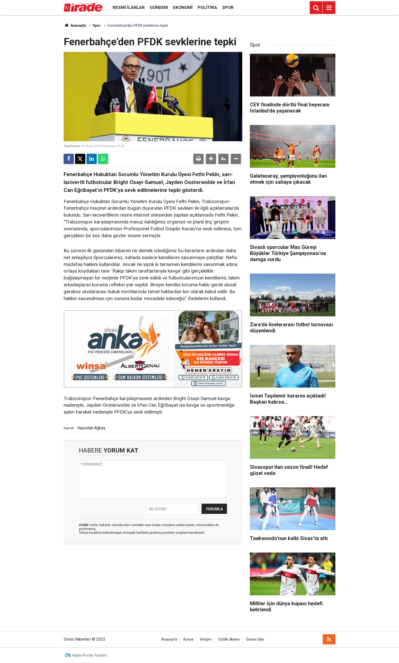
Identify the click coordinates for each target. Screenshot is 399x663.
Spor (228, 7)
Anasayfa (75, 25)
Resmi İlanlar (129, 7)
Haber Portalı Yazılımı (89, 655)
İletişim (206, 639)
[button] (211, 159)
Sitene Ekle (255, 639)
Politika (207, 7)
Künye (188, 639)
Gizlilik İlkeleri (229, 639)
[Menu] (329, 8)
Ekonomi (183, 7)
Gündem (159, 7)
